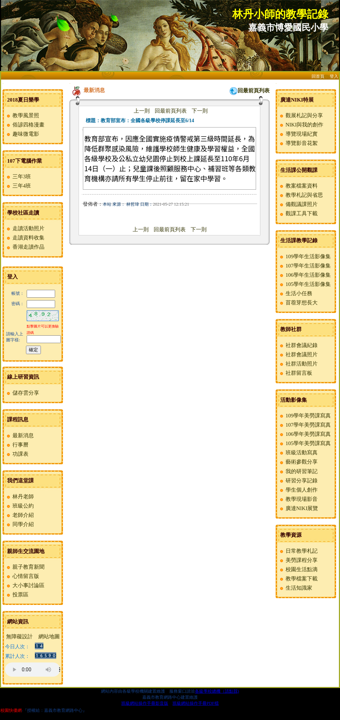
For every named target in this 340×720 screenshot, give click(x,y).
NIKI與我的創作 (301, 125)
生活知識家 (295, 588)
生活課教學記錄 (299, 240)
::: (3, 83)
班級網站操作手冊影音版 (144, 703)
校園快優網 (11, 710)
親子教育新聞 (25, 567)
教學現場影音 (298, 499)
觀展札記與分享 (301, 115)
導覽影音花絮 (298, 143)
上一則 (142, 111)
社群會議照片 (298, 354)
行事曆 (17, 445)
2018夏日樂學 (23, 100)
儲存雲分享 (22, 393)
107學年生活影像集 (305, 266)
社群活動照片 (298, 364)
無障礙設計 (19, 636)
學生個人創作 (298, 490)
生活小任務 (295, 293)
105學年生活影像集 (305, 284)
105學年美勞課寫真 (305, 443)
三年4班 (18, 186)
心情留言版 (22, 576)
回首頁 (318, 76)
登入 (334, 76)
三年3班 (18, 176)
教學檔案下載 (298, 578)
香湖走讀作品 (25, 247)
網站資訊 (17, 621)
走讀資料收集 (25, 237)
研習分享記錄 (298, 480)
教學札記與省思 (301, 195)
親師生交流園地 (25, 551)
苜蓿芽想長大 (298, 302)
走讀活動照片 (25, 228)
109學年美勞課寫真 (305, 415)
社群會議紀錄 (298, 345)
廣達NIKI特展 (297, 100)
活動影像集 (293, 400)
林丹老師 (20, 496)
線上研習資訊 (23, 377)
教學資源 (291, 535)
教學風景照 (22, 115)
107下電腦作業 (24, 161)
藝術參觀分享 (298, 462)
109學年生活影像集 (305, 256)
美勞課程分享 (298, 560)
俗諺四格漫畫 (25, 125)
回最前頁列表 (254, 90)
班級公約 (20, 506)
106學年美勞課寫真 (305, 434)
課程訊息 (17, 419)
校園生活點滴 (298, 569)
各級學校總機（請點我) (217, 691)
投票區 (17, 594)
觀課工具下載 (298, 213)
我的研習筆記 (298, 471)
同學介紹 (20, 524)
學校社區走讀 (23, 213)
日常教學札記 (298, 551)
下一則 (200, 111)
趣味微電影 (22, 134)
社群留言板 (295, 373)
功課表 (17, 454)
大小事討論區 (25, 585)
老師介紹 (20, 515)
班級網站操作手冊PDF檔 (195, 703)
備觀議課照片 (298, 204)
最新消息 (20, 435)
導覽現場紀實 (298, 134)
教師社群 (291, 329)
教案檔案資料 (298, 186)
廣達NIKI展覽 (298, 508)
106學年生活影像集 (305, 275)
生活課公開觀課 (299, 170)
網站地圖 (49, 636)
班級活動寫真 (298, 452)
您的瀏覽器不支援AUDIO (32, 669)
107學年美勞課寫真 (305, 425)
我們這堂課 (20, 480)
